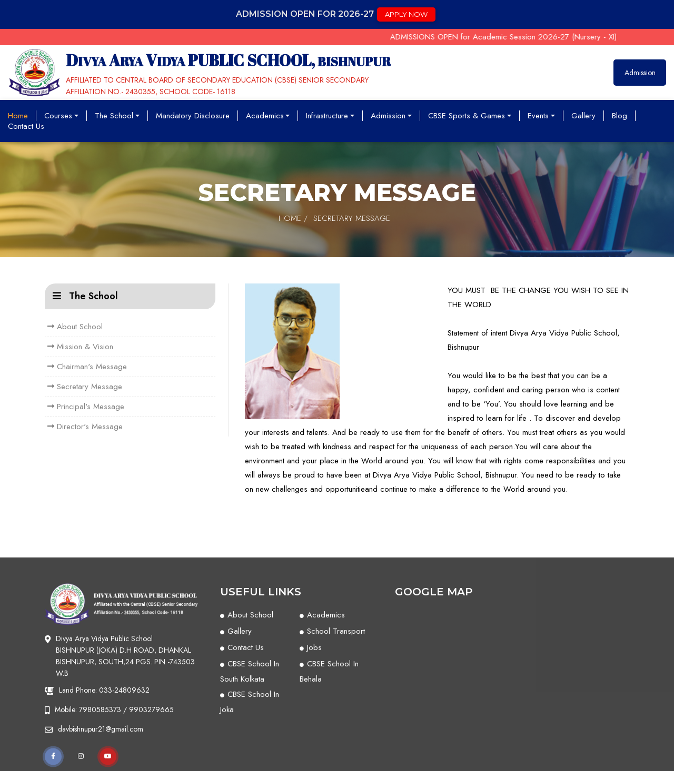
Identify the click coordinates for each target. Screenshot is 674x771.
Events (541, 115)
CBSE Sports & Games (469, 115)
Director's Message (85, 426)
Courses (61, 115)
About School (75, 326)
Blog (619, 115)
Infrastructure (330, 115)
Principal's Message (85, 406)
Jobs (314, 742)
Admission (640, 72)
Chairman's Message (87, 366)
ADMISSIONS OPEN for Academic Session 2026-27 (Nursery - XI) (514, 37)
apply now (406, 14)
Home (18, 115)
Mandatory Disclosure (193, 115)
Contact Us (26, 126)
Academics (268, 115)
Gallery (583, 115)
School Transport (336, 726)
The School (117, 115)
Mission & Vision (80, 346)
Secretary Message (84, 386)
